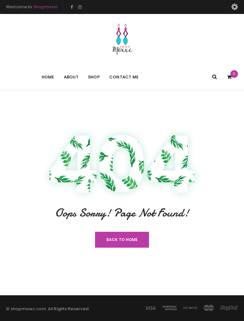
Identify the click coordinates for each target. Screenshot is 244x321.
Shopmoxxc (45, 7)
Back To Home (122, 239)
